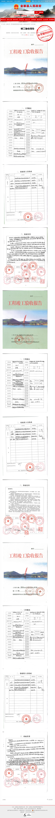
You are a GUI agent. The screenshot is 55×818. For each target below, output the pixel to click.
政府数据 (51, 19)
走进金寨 (45, 19)
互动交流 (21, 19)
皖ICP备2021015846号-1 (13, 810)
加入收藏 (50, 1)
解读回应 (39, 19)
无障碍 (38, 1)
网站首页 (3, 19)
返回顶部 (51, 799)
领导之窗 (28, 1)
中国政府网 (3, 1)
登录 (54, 1)
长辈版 (35, 1)
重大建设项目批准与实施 (16, 24)
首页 (4, 24)
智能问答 (41, 12)
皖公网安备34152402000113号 (40, 810)
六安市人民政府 (17, 1)
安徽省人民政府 (10, 1)
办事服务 (33, 19)
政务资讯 (15, 19)
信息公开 (27, 19)
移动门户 (42, 1)
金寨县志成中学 (26, 24)
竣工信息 (33, 24)
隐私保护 (22, 812)
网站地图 (46, 1)
